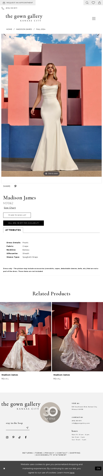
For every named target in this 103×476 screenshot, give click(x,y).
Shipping (75, 453)
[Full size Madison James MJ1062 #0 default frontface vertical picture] (51, 105)
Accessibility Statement (51, 455)
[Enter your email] (18, 427)
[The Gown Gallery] (24, 17)
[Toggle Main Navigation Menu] (94, 18)
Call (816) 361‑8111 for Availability (23, 223)
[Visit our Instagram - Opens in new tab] (7, 437)
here (72, 472)
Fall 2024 (40, 29)
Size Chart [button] (10, 208)
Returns (28, 453)
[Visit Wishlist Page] (93, 2)
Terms (39, 453)
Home (9, 29)
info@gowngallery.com (81, 423)
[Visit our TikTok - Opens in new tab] (19, 437)
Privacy (49, 453)
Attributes (13, 230)
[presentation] (25, 336)
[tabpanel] (51, 105)
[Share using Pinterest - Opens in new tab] (15, 186)
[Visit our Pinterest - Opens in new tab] (13, 437)
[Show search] (87, 2)
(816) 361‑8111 (77, 421)
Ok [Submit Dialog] (98, 468)
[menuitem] (18, 2)
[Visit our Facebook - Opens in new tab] (25, 437)
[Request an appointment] (18, 2)
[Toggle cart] (99, 2)
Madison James (24, 29)
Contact (62, 453)
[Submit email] (27, 427)
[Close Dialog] (4, 468)
